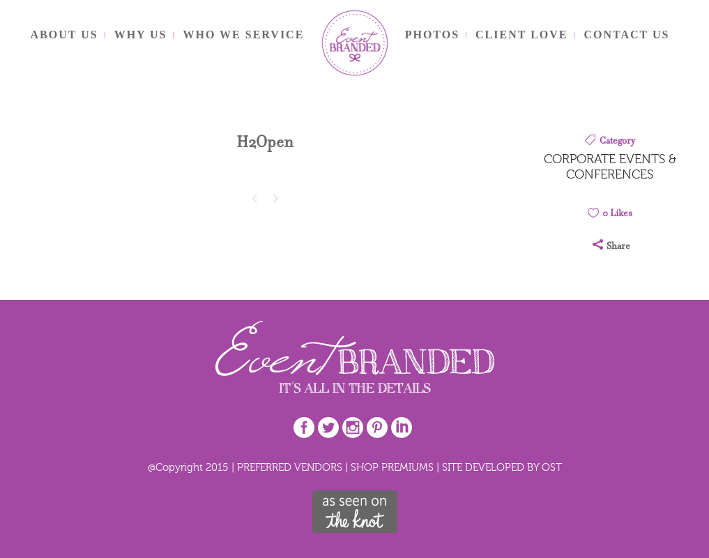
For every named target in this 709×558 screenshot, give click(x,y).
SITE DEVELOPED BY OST (502, 467)
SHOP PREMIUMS (392, 467)
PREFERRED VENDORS (289, 467)
